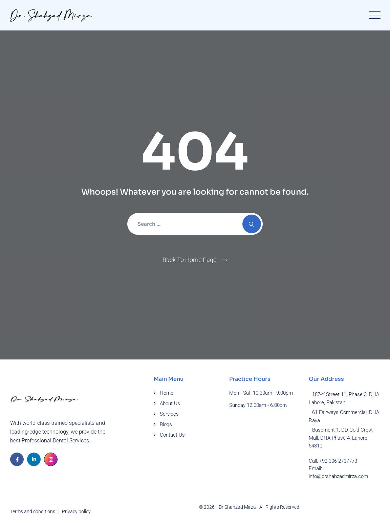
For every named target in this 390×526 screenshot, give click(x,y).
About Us (170, 403)
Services (169, 414)
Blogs (166, 424)
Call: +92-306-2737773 (333, 461)
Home (166, 393)
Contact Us (172, 435)
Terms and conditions (32, 511)
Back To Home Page (189, 259)
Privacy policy (76, 511)
